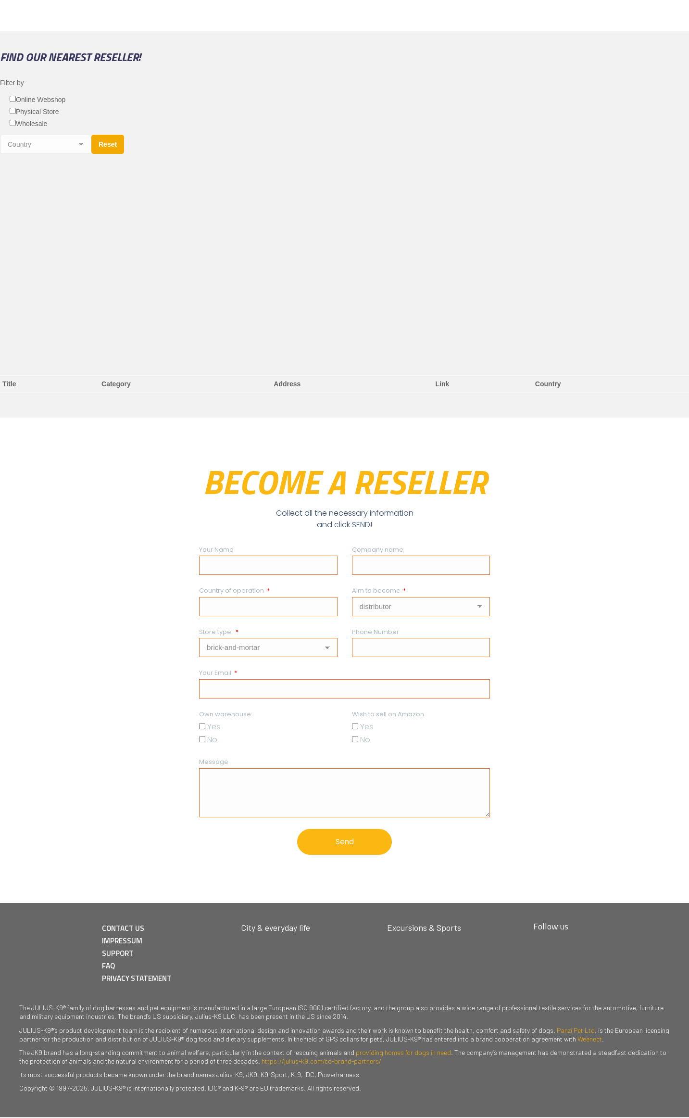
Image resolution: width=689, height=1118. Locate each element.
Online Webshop (40, 99)
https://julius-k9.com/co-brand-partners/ (321, 1062)
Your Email (216, 672)
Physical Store (37, 111)
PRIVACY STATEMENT (141, 979)
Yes (213, 726)
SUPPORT (121, 955)
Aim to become (377, 590)
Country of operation (232, 590)
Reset (108, 144)
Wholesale (31, 123)
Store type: (216, 631)
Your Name (216, 549)
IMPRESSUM (125, 943)
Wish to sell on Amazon (388, 714)
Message (213, 761)
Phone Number (375, 631)
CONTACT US (127, 931)
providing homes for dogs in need (403, 1053)
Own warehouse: (225, 714)
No (212, 739)
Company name (377, 549)
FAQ (112, 967)
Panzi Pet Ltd (576, 1031)
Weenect (589, 1040)
